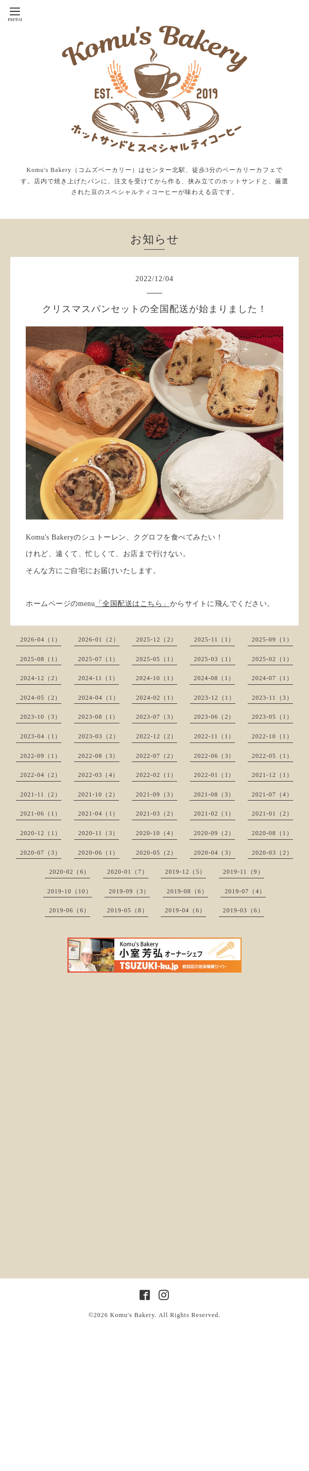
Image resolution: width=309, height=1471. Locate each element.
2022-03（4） (98, 774)
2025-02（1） (272, 659)
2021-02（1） (214, 813)
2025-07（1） (98, 659)
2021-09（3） (156, 794)
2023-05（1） (272, 716)
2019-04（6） (185, 910)
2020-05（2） (156, 852)
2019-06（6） (69, 910)
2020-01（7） (127, 871)
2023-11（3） (272, 697)
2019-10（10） (69, 891)
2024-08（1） (214, 678)
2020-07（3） (40, 852)
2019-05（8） (127, 910)
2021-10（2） (98, 794)
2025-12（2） (156, 639)
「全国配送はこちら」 (132, 604)
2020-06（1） (98, 852)
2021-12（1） (272, 774)
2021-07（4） (272, 794)
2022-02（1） (156, 774)
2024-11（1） (98, 678)
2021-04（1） (98, 813)
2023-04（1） (40, 736)
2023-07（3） (156, 716)
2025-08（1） (40, 659)
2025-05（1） (156, 659)
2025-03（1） (214, 659)
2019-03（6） (243, 910)
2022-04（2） (40, 774)
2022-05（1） (272, 755)
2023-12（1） (214, 697)
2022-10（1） (272, 736)
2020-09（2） (214, 833)
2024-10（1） (156, 678)
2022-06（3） (214, 755)
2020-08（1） (272, 833)
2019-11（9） (243, 871)
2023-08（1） (98, 716)
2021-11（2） (40, 794)
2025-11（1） (214, 639)
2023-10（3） (40, 716)
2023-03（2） (98, 736)
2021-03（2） (156, 813)
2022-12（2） (156, 736)
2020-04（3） (214, 852)
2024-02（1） (156, 697)
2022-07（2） (156, 755)
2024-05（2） (40, 697)
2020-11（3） (98, 833)
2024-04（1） (98, 697)
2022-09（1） (40, 755)
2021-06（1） (40, 813)
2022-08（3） (98, 755)
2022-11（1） (214, 736)
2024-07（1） (272, 678)
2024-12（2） (40, 678)
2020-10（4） (156, 833)
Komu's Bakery (132, 1315)
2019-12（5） (185, 871)
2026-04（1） (40, 639)
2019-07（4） (245, 891)
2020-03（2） (272, 852)
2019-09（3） (129, 891)
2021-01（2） (272, 813)
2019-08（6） (187, 891)
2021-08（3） (214, 794)
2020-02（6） (69, 871)
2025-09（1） (272, 639)
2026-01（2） (98, 639)
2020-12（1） (40, 833)
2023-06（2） (214, 716)
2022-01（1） (214, 774)
